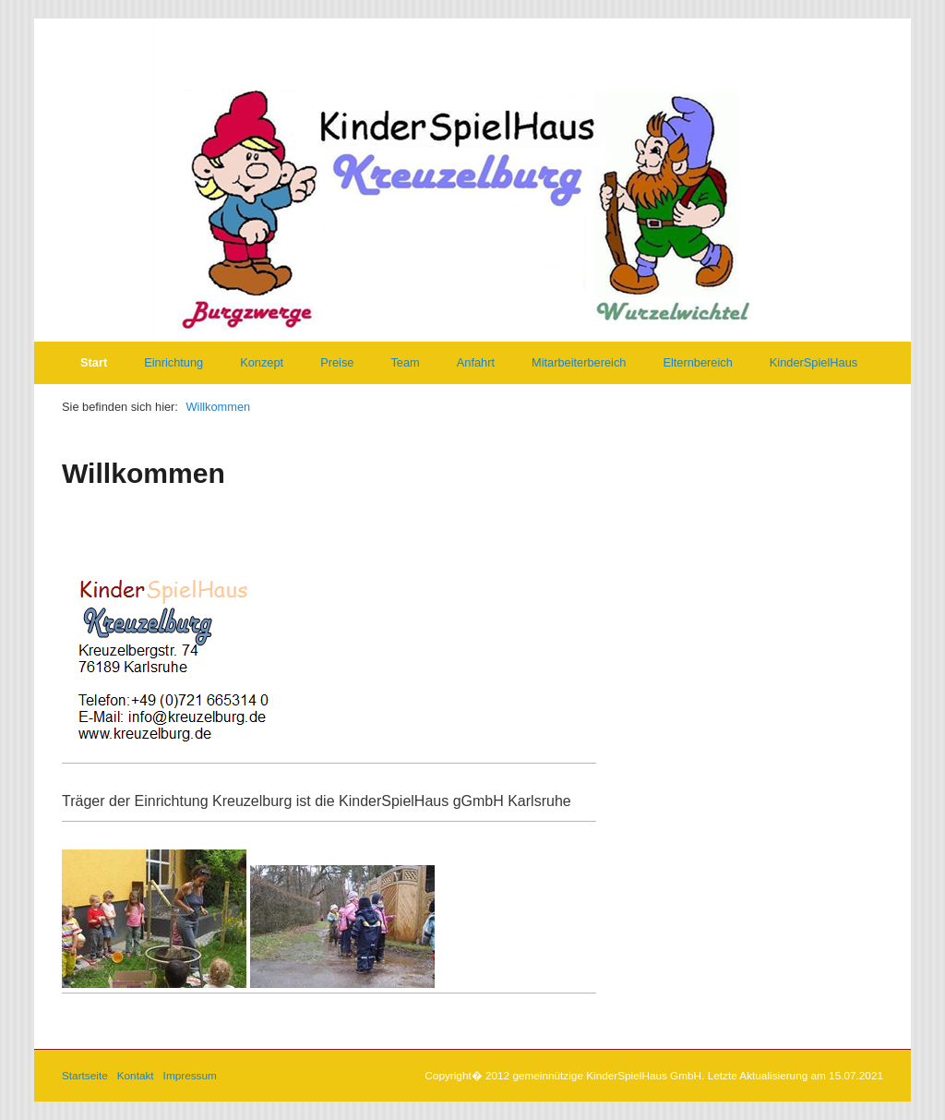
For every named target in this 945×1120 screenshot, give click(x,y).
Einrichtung (173, 362)
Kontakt (135, 1075)
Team (404, 362)
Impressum (190, 1075)
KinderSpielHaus (813, 362)
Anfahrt (476, 362)
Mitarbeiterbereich (579, 362)
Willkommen (217, 407)
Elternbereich (697, 362)
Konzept (261, 362)
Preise (336, 362)
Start (93, 362)
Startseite (85, 1075)
